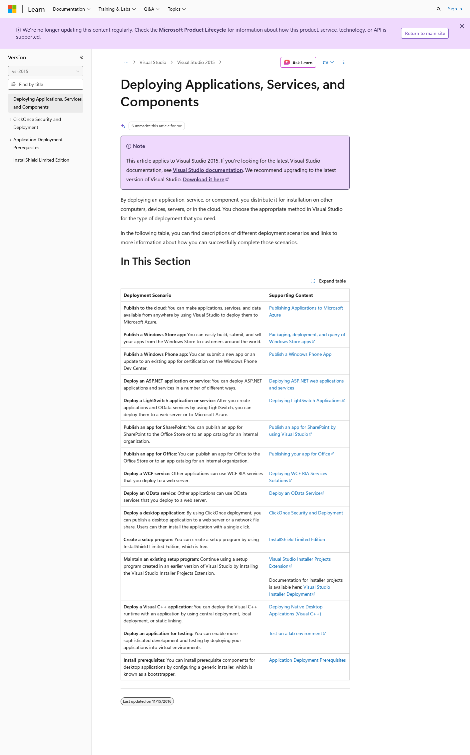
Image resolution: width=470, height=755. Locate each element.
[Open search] (438, 9)
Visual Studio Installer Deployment (299, 590)
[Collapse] (82, 57)
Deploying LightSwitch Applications (305, 400)
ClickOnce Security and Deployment (306, 512)
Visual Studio (153, 62)
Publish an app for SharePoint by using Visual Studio (302, 430)
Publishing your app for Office (299, 453)
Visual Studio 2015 (196, 62)
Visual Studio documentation (208, 169)
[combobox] (45, 71)
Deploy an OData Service (294, 493)
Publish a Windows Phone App (300, 354)
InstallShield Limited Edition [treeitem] (41, 160)
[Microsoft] (12, 9)
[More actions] (343, 62)
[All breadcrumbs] (126, 62)
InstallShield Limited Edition (297, 539)
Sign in (455, 8)
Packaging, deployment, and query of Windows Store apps (307, 338)
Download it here (204, 179)
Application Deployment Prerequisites (307, 660)
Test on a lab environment (295, 633)
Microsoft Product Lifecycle (192, 29)
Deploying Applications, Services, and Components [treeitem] (48, 103)
